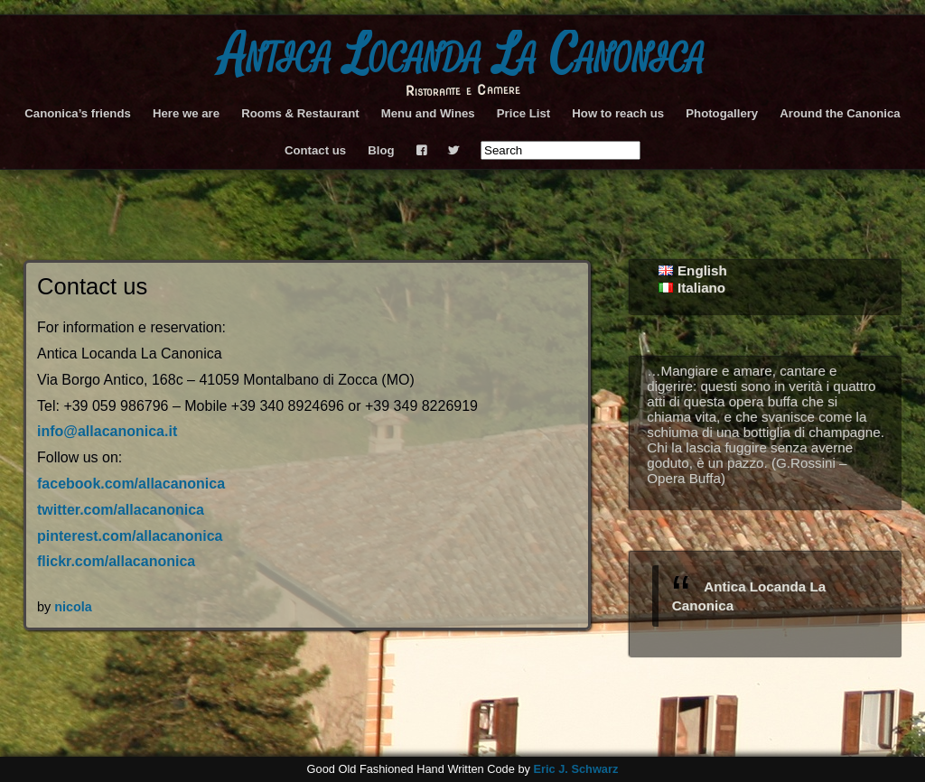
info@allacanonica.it (107, 431)
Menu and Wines (428, 113)
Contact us (315, 150)
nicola (73, 607)
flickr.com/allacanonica (116, 561)
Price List (523, 113)
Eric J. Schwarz (575, 769)
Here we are (186, 113)
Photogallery (722, 113)
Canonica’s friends (77, 113)
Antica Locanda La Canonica (462, 55)
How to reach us (618, 113)
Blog (381, 150)
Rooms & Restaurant (300, 113)
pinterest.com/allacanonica (129, 536)
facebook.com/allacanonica (131, 483)
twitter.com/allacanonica (120, 509)
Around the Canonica (840, 113)
